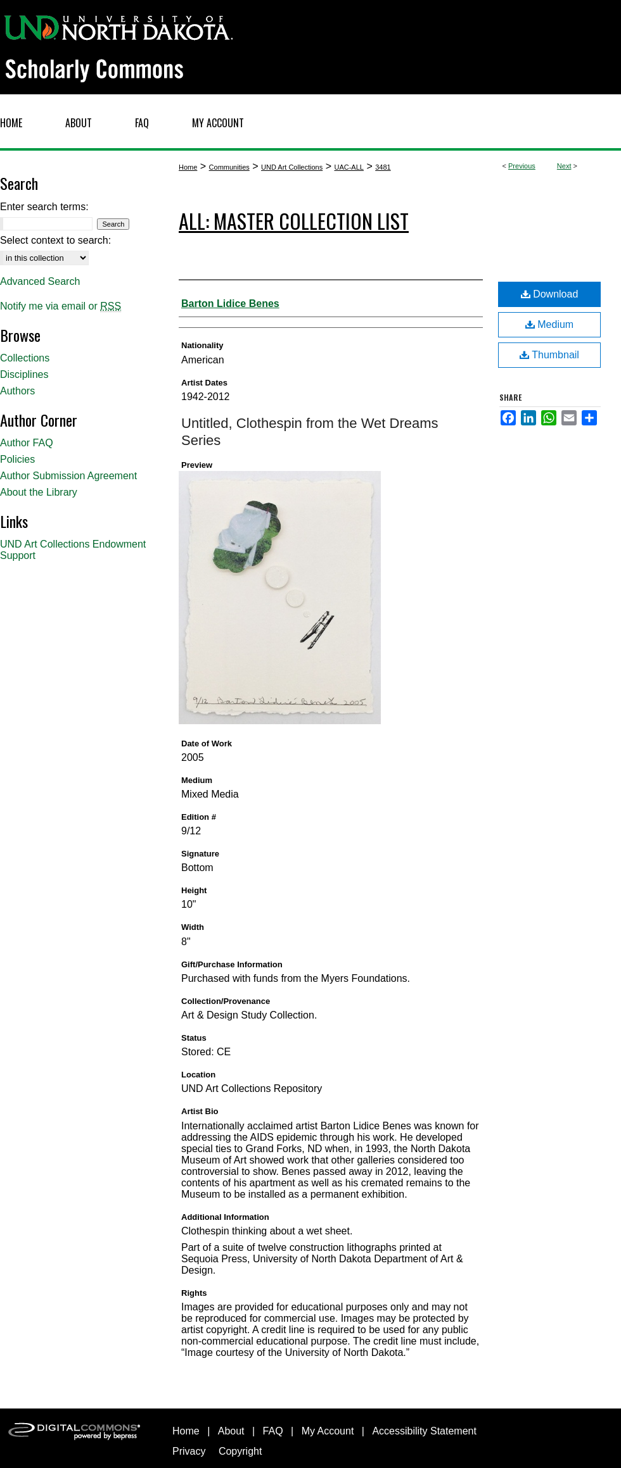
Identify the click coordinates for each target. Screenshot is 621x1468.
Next (564, 166)
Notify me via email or (60, 306)
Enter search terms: (44, 206)
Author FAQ (26, 442)
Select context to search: (55, 240)
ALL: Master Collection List (294, 220)
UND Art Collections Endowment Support (73, 550)
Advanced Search (40, 281)
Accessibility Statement (424, 1431)
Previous (521, 166)
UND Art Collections (292, 167)
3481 (382, 167)
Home (188, 167)
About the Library (38, 492)
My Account (328, 1431)
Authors (17, 391)
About (231, 1431)
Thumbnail (549, 354)
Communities (229, 167)
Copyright (240, 1451)
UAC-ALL (348, 167)
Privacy (188, 1451)
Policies (17, 459)
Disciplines (24, 374)
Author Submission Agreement (68, 475)
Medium (549, 324)
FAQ (273, 1431)
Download (550, 294)
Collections (24, 358)
